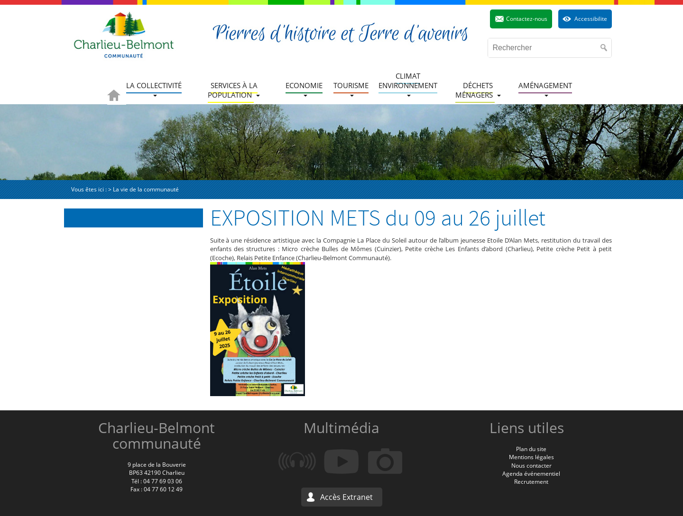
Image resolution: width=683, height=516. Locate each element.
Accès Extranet (346, 497)
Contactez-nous (526, 19)
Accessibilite (590, 19)
